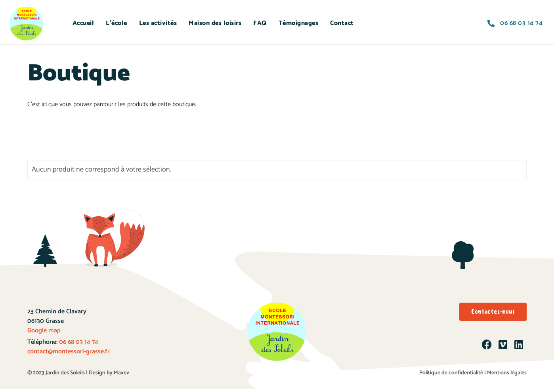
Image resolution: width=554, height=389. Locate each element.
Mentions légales (507, 373)
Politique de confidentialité (451, 373)
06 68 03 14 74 (77, 342)
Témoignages (299, 23)
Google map (44, 330)
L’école (116, 23)
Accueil (83, 23)
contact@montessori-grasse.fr (68, 351)
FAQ (260, 23)
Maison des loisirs (215, 23)
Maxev (121, 373)
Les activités (158, 23)
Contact (342, 23)
